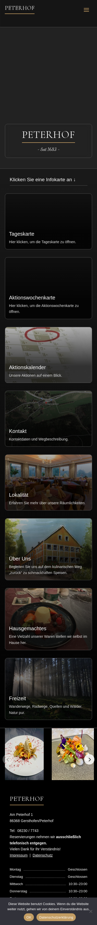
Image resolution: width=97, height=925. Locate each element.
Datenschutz (43, 855)
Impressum (19, 855)
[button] (89, 759)
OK (28, 917)
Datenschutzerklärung (56, 917)
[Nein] (90, 911)
